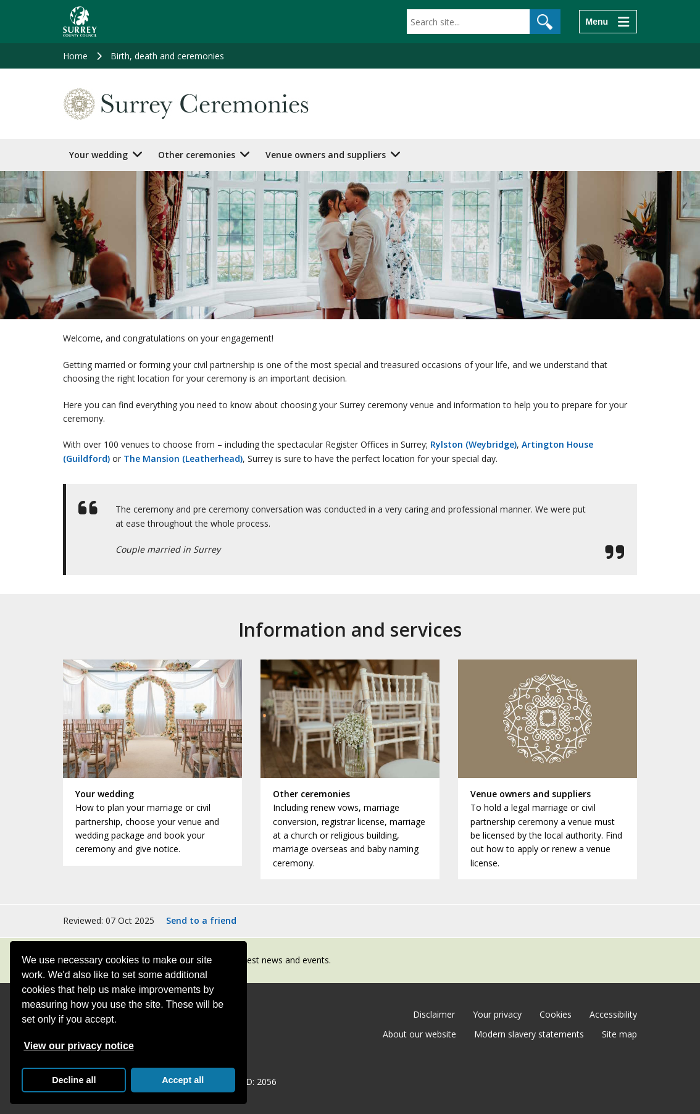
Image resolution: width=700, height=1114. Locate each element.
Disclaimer (434, 1014)
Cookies (556, 1014)
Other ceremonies (196, 155)
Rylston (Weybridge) (473, 444)
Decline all (74, 1080)
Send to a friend (201, 920)
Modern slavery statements (529, 1034)
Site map (619, 1034)
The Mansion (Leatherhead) (183, 458)
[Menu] (608, 21)
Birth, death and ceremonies (167, 56)
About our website (419, 1034)
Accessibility (613, 1014)
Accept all (183, 1080)
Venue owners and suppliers (325, 155)
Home (75, 56)
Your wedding (98, 155)
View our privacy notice (78, 1046)
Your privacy (497, 1014)
